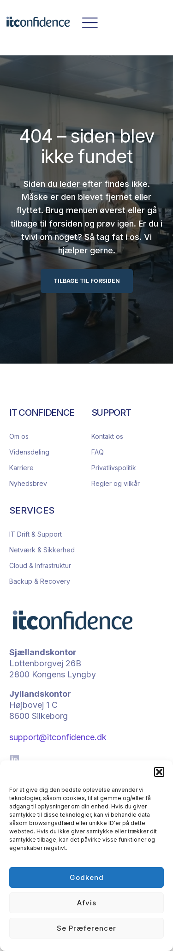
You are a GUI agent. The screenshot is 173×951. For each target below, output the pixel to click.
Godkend (87, 877)
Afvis (86, 902)
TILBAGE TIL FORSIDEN (87, 280)
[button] (159, 772)
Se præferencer (86, 928)
